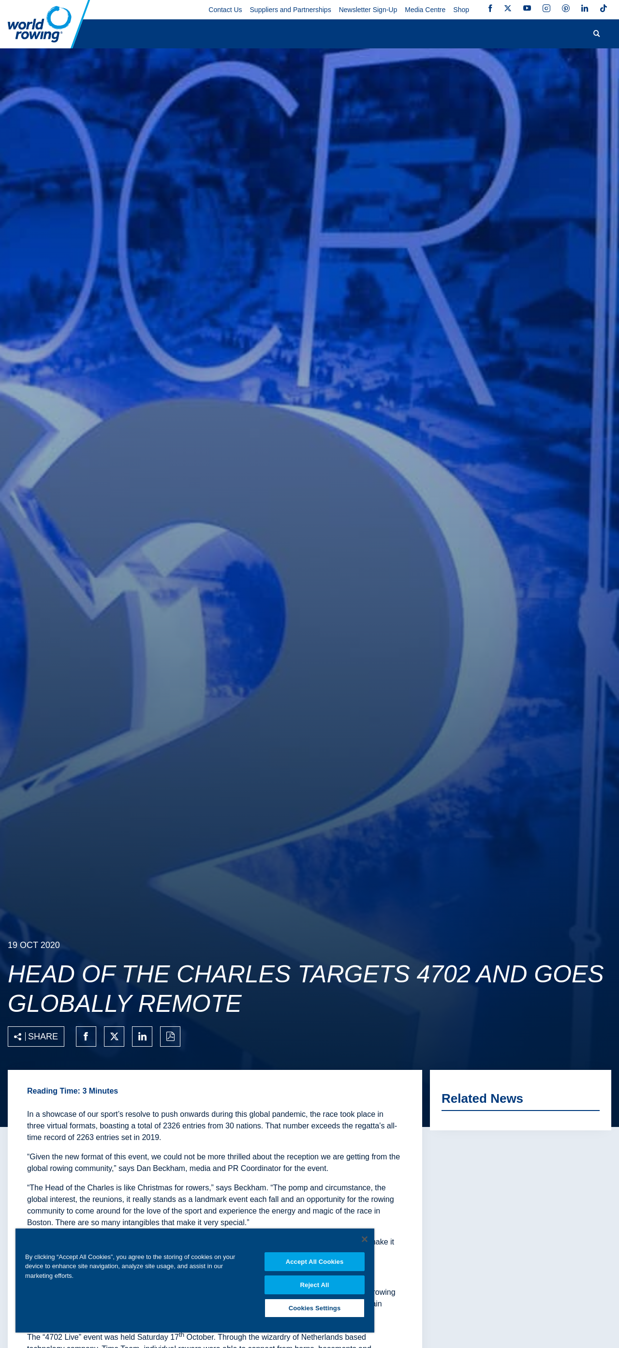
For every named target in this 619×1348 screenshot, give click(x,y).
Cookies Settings (315, 1307)
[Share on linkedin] (142, 1036)
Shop (461, 10)
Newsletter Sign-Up (368, 10)
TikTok (603, 8)
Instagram (546, 8)
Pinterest (566, 8)
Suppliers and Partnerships (290, 10)
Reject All (314, 1284)
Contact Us (225, 10)
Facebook (490, 8)
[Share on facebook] (86, 1036)
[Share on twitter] (114, 1036)
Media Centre (425, 10)
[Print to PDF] (170, 1036)
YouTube (527, 8)
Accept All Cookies (315, 1260)
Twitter (508, 8)
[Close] (365, 1238)
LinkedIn (584, 8)
